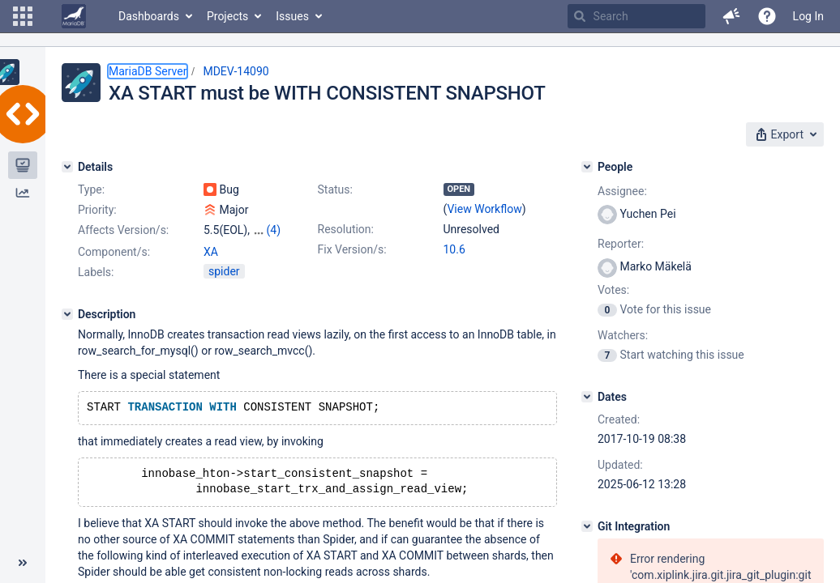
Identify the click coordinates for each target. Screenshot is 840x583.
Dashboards (148, 16)
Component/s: (114, 251)
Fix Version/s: (352, 249)
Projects (227, 16)
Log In (808, 16)
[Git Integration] (587, 526)
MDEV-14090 (235, 71)
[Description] (67, 314)
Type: (91, 189)
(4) (273, 229)
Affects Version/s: (123, 229)
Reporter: (621, 243)
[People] (587, 166)
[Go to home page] (74, 16)
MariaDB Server (147, 71)
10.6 (454, 249)
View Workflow (484, 208)
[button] (22, 16)
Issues (292, 16)
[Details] (67, 166)
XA (211, 251)
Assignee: (622, 191)
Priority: (97, 209)
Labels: (96, 272)
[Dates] (587, 396)
